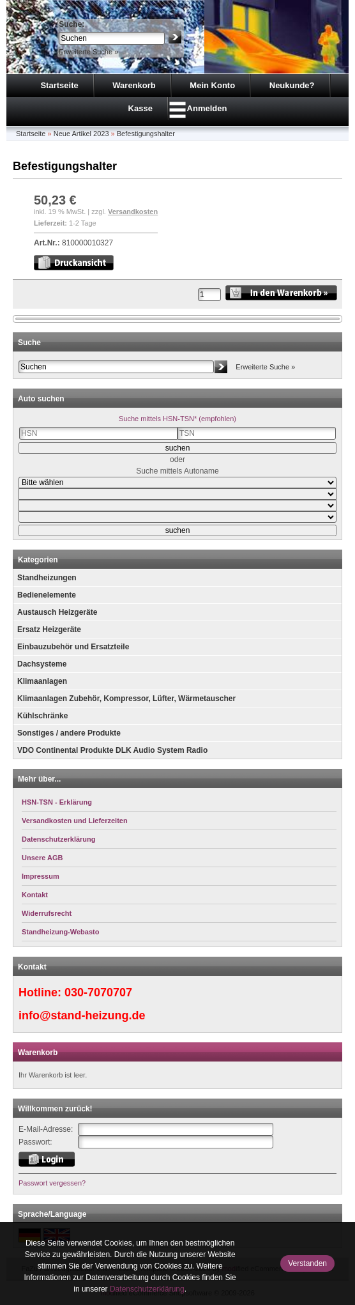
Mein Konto (212, 85)
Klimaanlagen (42, 681)
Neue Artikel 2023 (81, 133)
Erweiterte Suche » (88, 52)
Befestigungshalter (146, 133)
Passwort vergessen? (52, 1183)
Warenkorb (133, 85)
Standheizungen (47, 577)
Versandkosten (133, 211)
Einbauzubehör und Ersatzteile (73, 646)
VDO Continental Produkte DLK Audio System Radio (112, 750)
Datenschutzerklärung (147, 1289)
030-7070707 (98, 992)
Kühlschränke (42, 715)
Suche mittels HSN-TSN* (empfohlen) (177, 418)
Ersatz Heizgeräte (49, 629)
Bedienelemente (46, 595)
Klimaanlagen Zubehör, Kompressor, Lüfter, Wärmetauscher (126, 698)
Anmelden (207, 108)
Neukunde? (292, 85)
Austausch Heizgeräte (57, 612)
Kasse (140, 108)
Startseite (59, 85)
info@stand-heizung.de (82, 1015)
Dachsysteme (41, 664)
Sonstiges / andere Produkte (69, 733)
